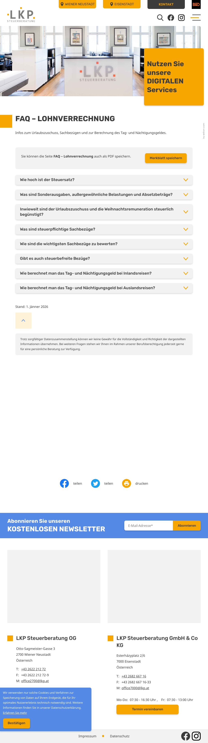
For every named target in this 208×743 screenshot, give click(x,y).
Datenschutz (119, 736)
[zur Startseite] (21, 14)
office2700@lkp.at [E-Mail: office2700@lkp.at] (35, 680)
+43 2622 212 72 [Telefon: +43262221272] (33, 669)
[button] (166, 4)
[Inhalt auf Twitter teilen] (102, 483)
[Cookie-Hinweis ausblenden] (15, 724)
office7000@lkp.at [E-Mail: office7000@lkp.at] (135, 688)
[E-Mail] (148, 526)
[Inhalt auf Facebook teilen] (71, 483)
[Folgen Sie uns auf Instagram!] (181, 17)
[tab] (104, 180)
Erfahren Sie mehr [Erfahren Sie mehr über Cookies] (14, 714)
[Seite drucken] (135, 483)
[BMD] (196, 4)
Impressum (87, 736)
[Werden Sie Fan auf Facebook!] (170, 17)
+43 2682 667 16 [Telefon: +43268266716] (133, 676)
